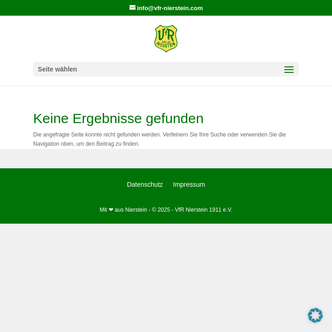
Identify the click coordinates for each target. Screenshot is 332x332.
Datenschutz (145, 184)
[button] (315, 315)
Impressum (189, 184)
